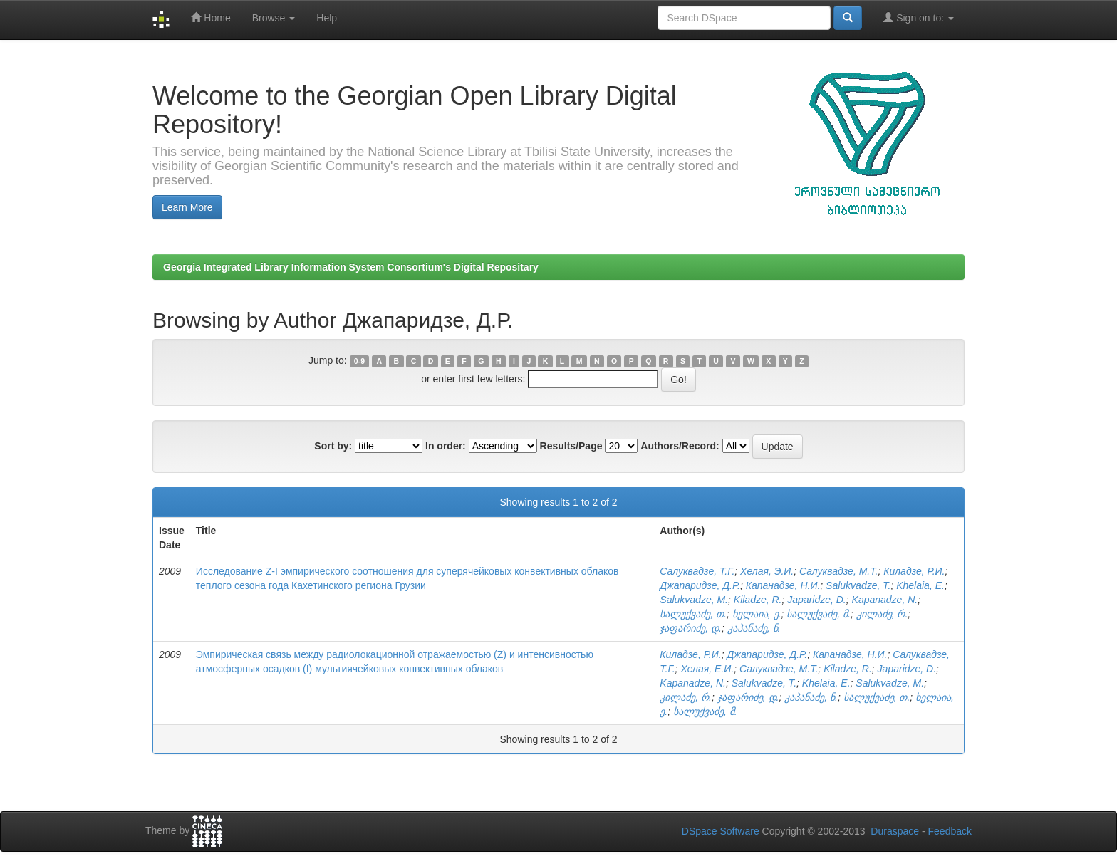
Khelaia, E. (920, 585)
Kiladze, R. (758, 599)
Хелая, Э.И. (767, 571)
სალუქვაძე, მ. (818, 614)
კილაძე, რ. (882, 614)
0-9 (359, 361)
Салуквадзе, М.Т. (838, 571)
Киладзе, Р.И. (914, 571)
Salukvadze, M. (694, 599)
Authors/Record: (679, 446)
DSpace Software (720, 831)
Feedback (950, 831)
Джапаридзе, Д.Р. (700, 585)
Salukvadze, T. (858, 585)
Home (210, 17)
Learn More (187, 207)
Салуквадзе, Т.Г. (697, 571)
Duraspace (895, 831)
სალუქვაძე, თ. (693, 614)
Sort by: (333, 446)
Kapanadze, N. (885, 599)
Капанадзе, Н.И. (783, 585)
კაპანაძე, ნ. (754, 628)
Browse (274, 18)
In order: (445, 446)
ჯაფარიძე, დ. (691, 628)
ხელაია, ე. (756, 614)
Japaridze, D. (816, 599)
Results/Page (571, 446)
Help (326, 18)
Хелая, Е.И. (707, 668)
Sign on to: (918, 17)
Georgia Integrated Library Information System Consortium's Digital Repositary (351, 267)
